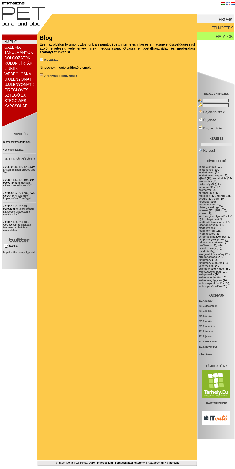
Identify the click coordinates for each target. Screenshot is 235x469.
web (201, 271)
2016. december (208, 306)
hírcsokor (204, 201)
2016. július (205, 311)
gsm (216, 198)
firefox (221, 195)
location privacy (208, 224)
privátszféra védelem (211, 242)
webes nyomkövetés (211, 283)
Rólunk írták (18, 63)
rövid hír (204, 251)
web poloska (206, 274)
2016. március (207, 326)
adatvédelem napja (210, 175)
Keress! (207, 150)
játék (218, 210)
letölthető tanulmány (211, 222)
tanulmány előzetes (210, 262)
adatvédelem (206, 172)
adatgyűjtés (206, 169)
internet (203, 210)
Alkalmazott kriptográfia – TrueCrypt (17, 197)
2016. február (206, 331)
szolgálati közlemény (211, 254)
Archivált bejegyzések (58, 75)
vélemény (204, 268)
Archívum (206, 354)
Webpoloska (17, 74)
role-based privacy (211, 247)
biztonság (205, 184)
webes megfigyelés (210, 280)
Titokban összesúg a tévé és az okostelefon (17, 227)
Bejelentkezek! (212, 112)
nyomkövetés (207, 233)
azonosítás (205, 181)
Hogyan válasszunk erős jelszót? (17, 184)
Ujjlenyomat (17, 79)
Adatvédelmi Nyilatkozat (163, 462)
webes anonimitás (210, 277)
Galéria (12, 47)
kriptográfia (209, 219)
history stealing (208, 207)
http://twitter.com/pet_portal (19, 252)
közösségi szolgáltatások (214, 216)
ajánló (202, 178)
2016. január (206, 336)
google (203, 198)
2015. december (208, 341)
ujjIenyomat (206, 265)
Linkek (11, 69)
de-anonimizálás (210, 185)
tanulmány (205, 259)
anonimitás (220, 178)
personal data (207, 236)
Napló (10, 42)
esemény (204, 189)
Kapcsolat (15, 106)
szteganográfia (208, 257)
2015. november (208, 346)
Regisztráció (210, 128)
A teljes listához (14, 149)
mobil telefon (207, 230)
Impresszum (105, 462)
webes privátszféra (210, 286)
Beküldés (49, 60)
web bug (215, 271)
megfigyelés (206, 227)
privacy (221, 239)
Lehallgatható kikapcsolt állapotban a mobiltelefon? (18, 212)
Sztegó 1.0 (15, 95)
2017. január (206, 300)
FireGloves (16, 90)
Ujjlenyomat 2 (19, 85)
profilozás (205, 245)
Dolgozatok (17, 58)
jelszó (202, 213)
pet (224, 236)
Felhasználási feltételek (130, 462)
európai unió (206, 192)
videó (220, 268)
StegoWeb (15, 101)
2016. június (205, 316)
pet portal (204, 239)
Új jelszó (207, 120)
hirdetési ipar (207, 204)
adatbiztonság (207, 166)
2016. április (205, 321)
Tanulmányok (18, 53)
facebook (204, 195)
